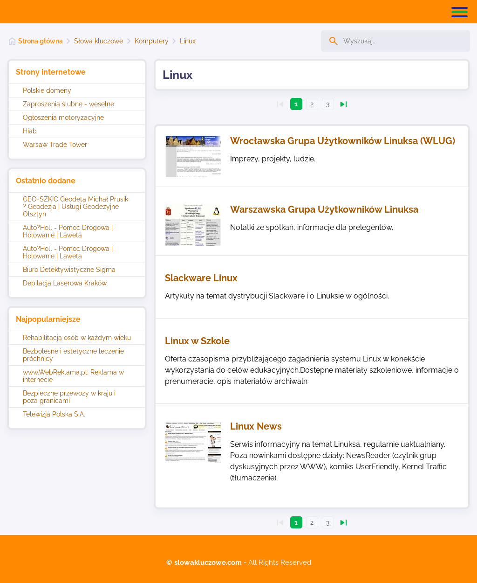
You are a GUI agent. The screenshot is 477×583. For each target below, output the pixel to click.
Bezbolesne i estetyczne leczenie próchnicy (73, 354)
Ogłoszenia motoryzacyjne (63, 117)
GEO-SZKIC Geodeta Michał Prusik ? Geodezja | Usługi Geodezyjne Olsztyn (75, 206)
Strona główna (40, 41)
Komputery (152, 41)
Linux (188, 41)
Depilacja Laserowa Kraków (65, 283)
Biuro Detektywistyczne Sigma (69, 269)
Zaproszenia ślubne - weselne (68, 104)
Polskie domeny (47, 90)
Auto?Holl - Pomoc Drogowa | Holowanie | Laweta (68, 231)
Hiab (30, 131)
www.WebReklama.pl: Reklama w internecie (73, 375)
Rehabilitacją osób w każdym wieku (77, 337)
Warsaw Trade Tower (55, 144)
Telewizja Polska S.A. (54, 414)
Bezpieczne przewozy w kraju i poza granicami (69, 396)
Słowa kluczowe (98, 41)
